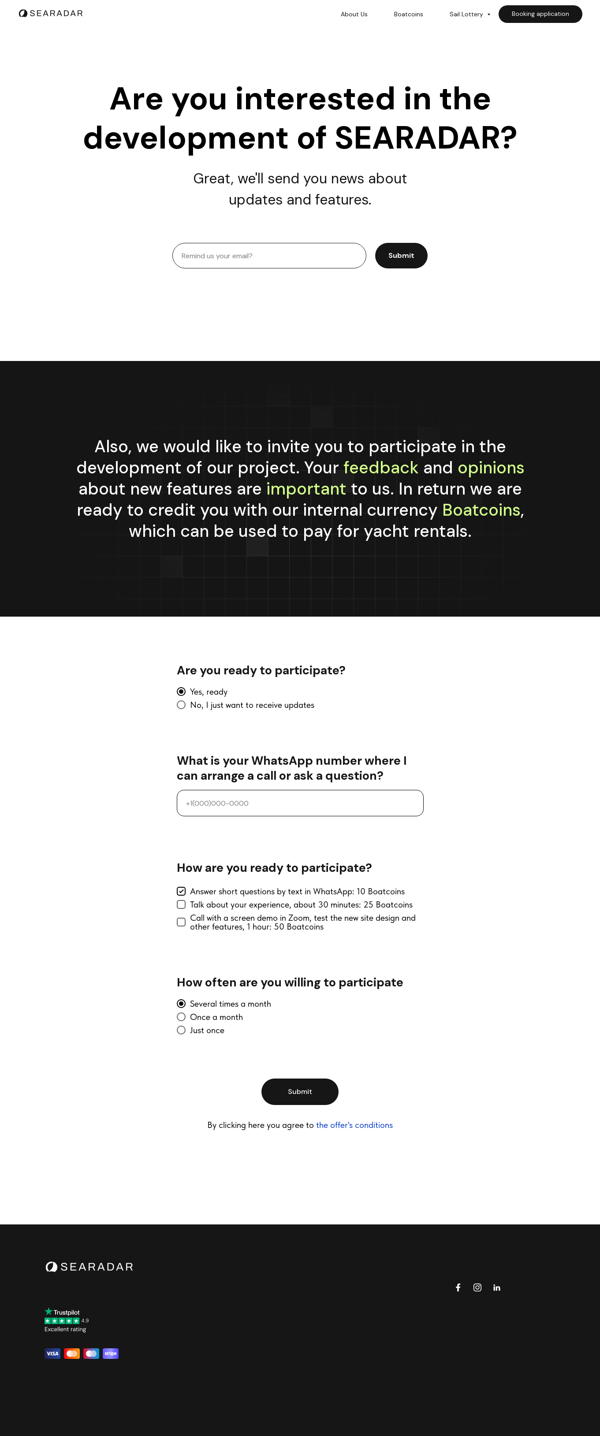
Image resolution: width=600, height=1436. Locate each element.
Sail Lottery (467, 14)
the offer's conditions (354, 1125)
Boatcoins (408, 14)
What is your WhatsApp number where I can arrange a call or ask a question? (292, 768)
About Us (354, 14)
